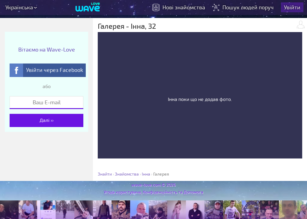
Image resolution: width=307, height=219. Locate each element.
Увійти (292, 7)
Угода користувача (122, 192)
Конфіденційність (160, 192)
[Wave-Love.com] (87, 7)
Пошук (243, 7)
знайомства (178, 7)
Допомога (193, 192)
